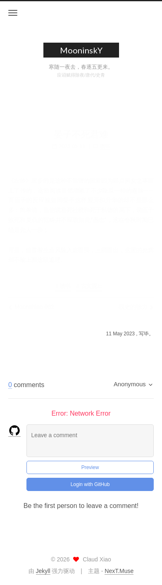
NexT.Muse (119, 571)
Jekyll (43, 571)
